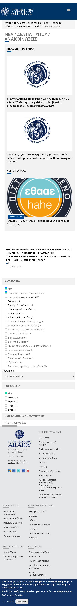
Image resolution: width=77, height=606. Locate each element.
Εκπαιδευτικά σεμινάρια (39, 524)
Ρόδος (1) (13, 405)
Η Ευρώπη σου (45, 475)
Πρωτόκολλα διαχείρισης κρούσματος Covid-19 (50, 495)
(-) (5, 422)
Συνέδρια (33, 537)
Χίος (46, 22)
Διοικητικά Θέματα (11, 527)
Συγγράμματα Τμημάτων (49, 471)
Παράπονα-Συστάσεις (39, 561)
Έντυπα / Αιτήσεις (47, 453)
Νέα (36, 25)
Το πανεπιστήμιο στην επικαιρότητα (13, 557)
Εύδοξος (43, 466)
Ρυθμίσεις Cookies (12, 595)
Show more (8, 370)
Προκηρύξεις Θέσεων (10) (21, 305)
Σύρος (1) (12, 409)
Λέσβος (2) (13, 397)
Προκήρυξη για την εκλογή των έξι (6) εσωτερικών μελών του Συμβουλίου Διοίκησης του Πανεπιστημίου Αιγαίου (39, 158)
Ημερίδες (33, 529)
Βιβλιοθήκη (44, 438)
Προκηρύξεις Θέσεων (12, 518)
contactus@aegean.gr (18, 463)
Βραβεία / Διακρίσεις (12, 523)
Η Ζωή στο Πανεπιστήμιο (27, 22)
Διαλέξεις (33, 516)
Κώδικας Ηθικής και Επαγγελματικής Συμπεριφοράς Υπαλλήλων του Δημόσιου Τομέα (50, 485)
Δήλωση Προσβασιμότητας (37, 573)
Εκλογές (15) (14, 301)
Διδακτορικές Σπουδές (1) (20, 317)
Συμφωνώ (8, 601)
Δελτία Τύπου (9, 552)
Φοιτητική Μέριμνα (11, 536)
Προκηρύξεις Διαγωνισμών (9, 512)
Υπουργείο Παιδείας (48, 458)
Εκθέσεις (33, 520)
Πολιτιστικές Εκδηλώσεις (39, 533)
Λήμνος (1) (13, 401)
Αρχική (8, 22)
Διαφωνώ (22, 602)
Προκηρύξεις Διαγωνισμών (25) (23, 297)
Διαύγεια (43, 462)
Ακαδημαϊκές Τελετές (38, 511)
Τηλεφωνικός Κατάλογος (39, 552)
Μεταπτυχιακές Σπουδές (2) (21, 309)
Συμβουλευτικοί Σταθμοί (50, 449)
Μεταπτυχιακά (10, 531)
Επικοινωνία (34, 556)
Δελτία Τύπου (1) (16, 313)
